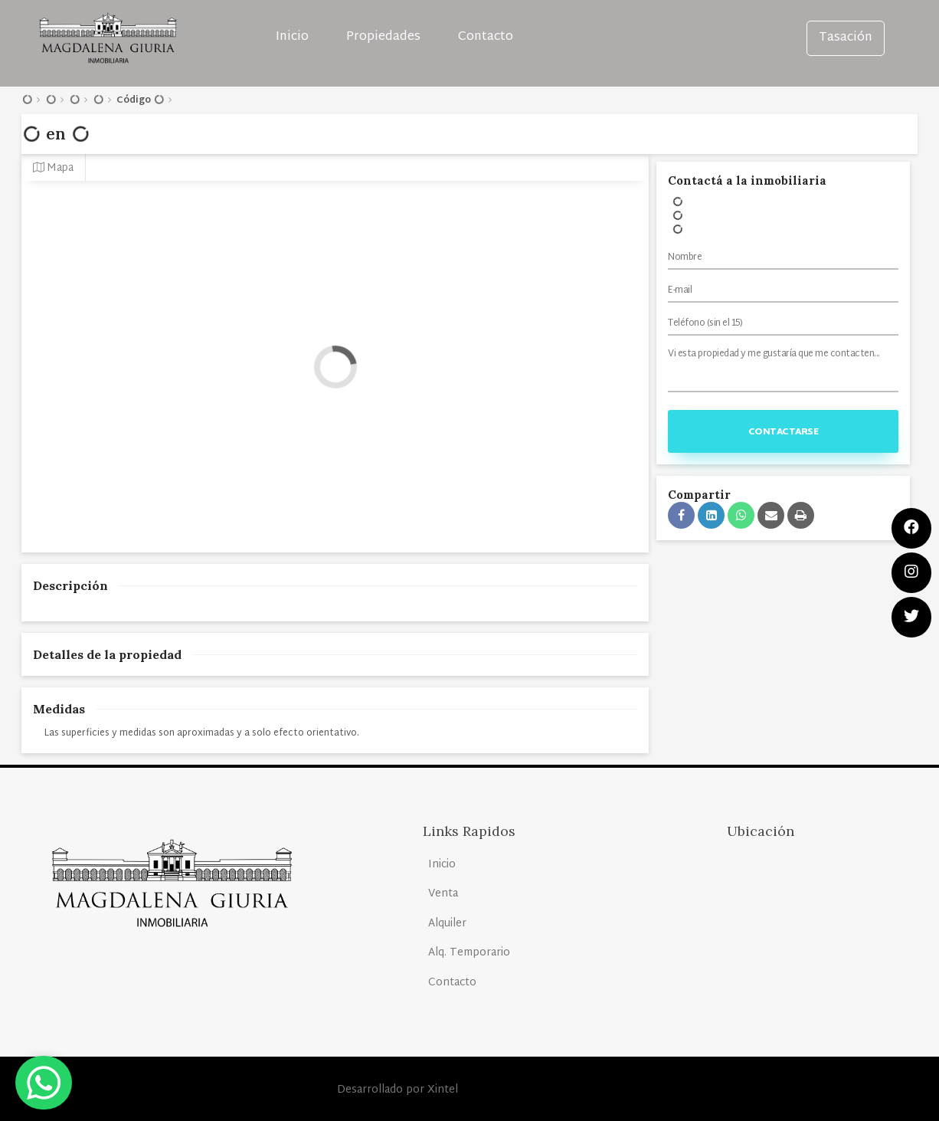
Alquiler (447, 923)
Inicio (292, 37)
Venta (443, 893)
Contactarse (783, 432)
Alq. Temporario (469, 952)
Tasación (845, 38)
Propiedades (383, 37)
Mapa (53, 168)
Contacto (485, 37)
